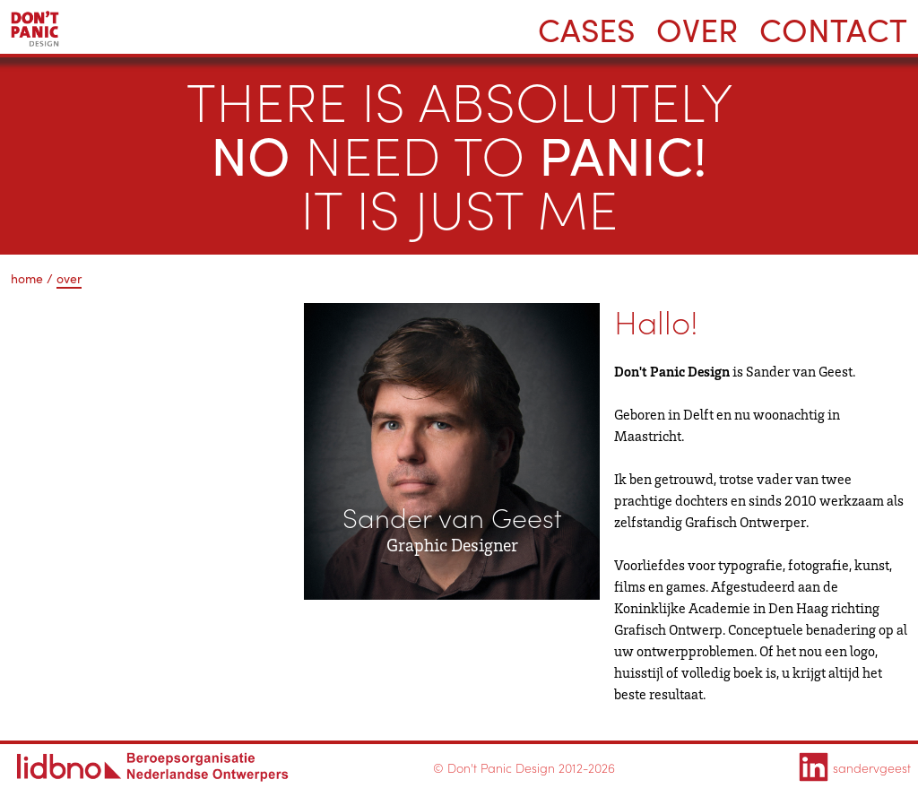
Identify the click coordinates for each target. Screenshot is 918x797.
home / (32, 278)
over (69, 278)
